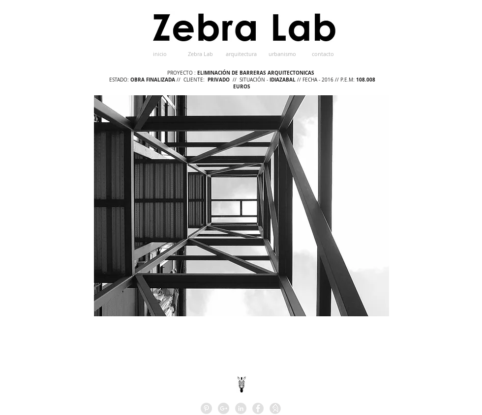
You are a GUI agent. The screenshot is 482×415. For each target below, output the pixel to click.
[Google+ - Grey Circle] (223, 408)
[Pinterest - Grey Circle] (206, 408)
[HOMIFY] (275, 408)
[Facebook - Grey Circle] (258, 408)
